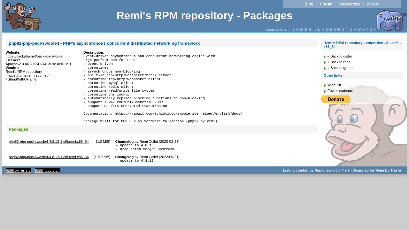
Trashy (396, 190)
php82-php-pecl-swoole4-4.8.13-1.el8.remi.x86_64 (49, 159)
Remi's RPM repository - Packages (204, 15)
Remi (379, 190)
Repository (349, 4)
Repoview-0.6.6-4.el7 (332, 190)
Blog (309, 4)
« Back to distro (340, 56)
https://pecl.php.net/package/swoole (34, 56)
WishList (334, 85)
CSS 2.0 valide (47, 190)
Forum (326, 4)
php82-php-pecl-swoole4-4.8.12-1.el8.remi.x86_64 (49, 176)
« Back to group (340, 68)
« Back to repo (339, 62)
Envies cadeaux (340, 91)
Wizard (373, 4)
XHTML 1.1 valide (18, 190)
